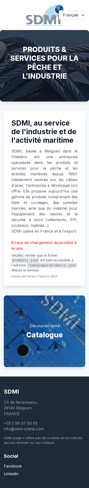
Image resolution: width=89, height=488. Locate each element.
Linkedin (11, 473)
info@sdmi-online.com (24, 429)
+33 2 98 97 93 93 (20, 423)
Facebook (13, 466)
